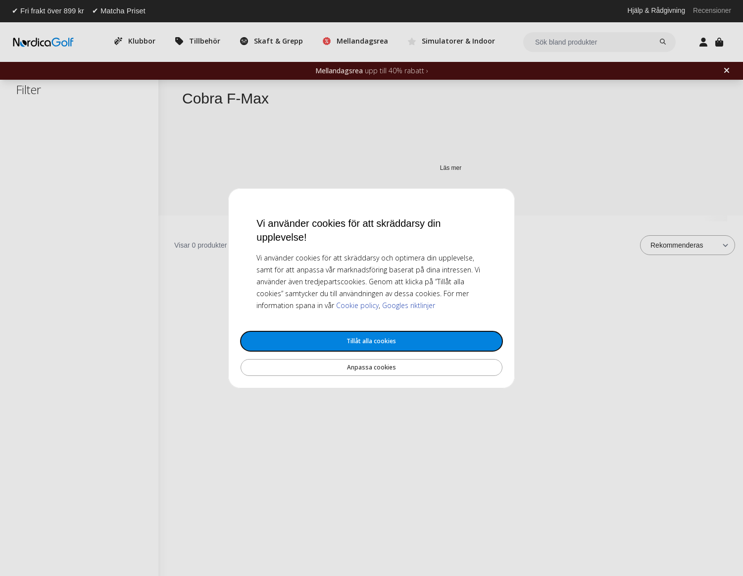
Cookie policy (357, 305)
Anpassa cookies (371, 367)
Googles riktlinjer (408, 305)
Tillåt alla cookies (371, 341)
